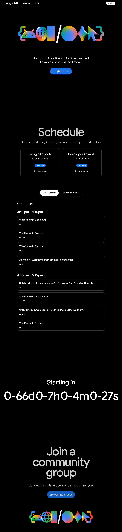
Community (27, 3)
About (37, 3)
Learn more (40, 165)
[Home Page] (12, 3)
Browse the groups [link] (61, 494)
